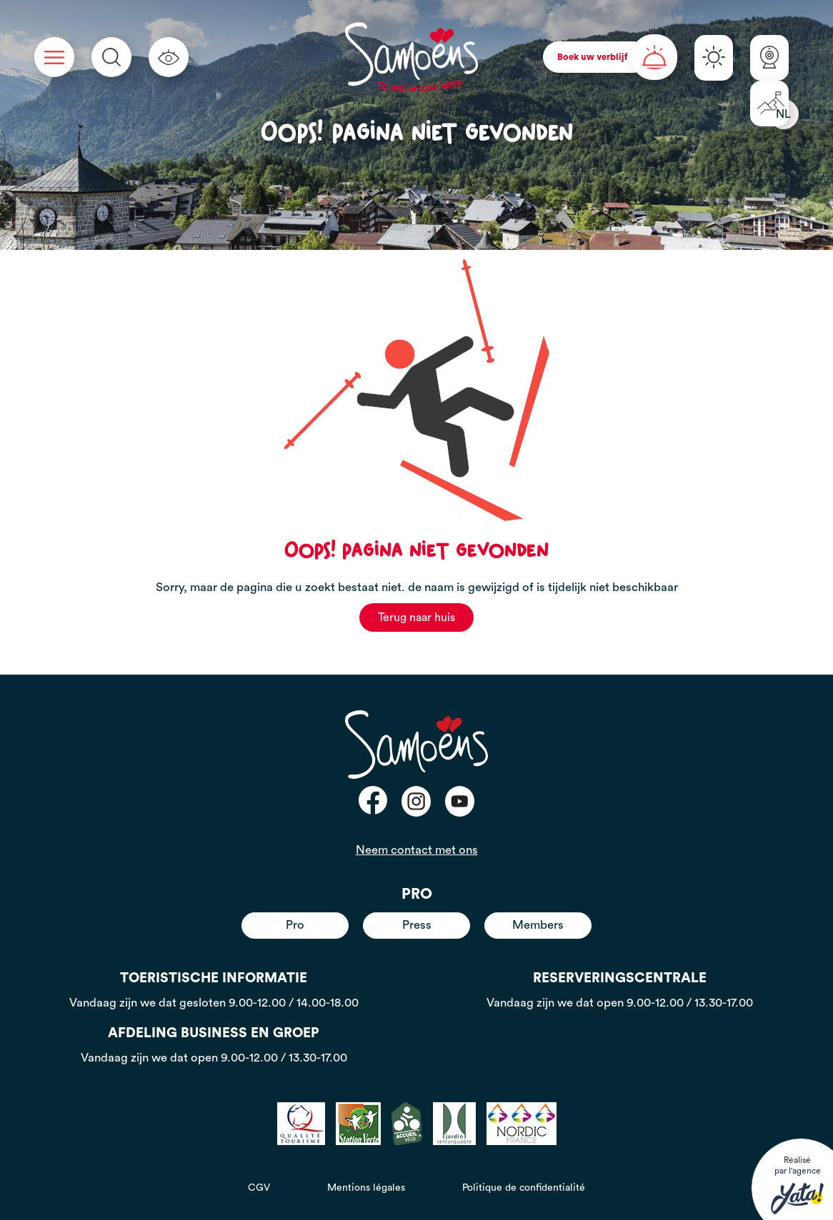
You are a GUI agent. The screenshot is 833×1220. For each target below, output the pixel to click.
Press (417, 925)
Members (538, 925)
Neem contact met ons (417, 850)
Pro (295, 925)
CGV (259, 1188)
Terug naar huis (416, 617)
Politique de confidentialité (523, 1188)
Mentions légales (366, 1188)
